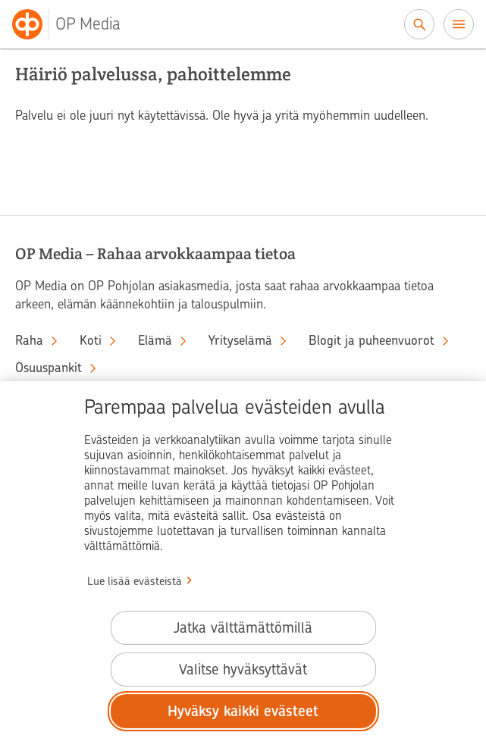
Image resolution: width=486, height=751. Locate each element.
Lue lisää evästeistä (134, 581)
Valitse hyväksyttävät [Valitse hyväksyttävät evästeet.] (243, 669)
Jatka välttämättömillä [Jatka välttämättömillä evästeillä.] (243, 628)
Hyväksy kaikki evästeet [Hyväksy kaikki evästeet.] (243, 711)
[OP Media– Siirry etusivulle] (75, 24)
